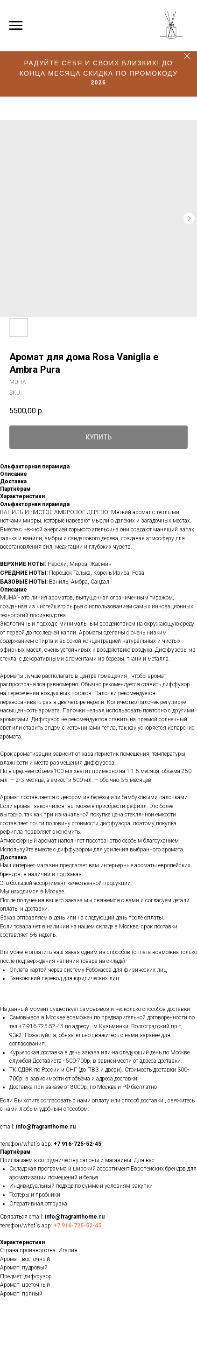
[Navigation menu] (15, 25)
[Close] (187, 56)
